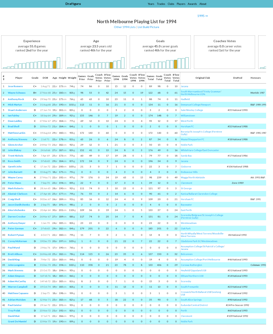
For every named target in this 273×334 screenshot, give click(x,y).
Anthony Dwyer (16, 222)
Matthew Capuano (18, 293)
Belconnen (187, 254)
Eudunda (185, 305)
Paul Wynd (14, 247)
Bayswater (186, 204)
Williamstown (188, 115)
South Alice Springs (191, 299)
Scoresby (186, 215)
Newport (206, 104)
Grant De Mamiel (17, 321)
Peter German (16, 228)
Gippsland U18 (198, 270)
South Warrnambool (191, 91)
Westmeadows (189, 223)
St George (186, 188)
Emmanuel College (190, 104)
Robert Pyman (16, 234)
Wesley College (194, 110)
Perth (184, 310)
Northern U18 (196, 276)
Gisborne (186, 166)
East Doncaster (211, 150)
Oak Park (186, 228)
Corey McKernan (17, 241)
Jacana (184, 86)
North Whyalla (188, 233)
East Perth (186, 210)
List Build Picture (148, 27)
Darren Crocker (17, 216)
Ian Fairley (13, 115)
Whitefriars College (191, 150)
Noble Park (187, 144)
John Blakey (14, 150)
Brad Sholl (13, 126)
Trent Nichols (15, 155)
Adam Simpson (16, 275)
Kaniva (184, 193)
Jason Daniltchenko (19, 204)
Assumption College (191, 246)
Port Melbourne (211, 259)
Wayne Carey (15, 177)
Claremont (186, 183)
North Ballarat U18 (201, 292)
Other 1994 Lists (125, 27)
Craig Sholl (14, 199)
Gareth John (15, 166)
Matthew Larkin (16, 132)
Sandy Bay (186, 155)
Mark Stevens (15, 270)
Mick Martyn (15, 104)
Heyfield (185, 270)
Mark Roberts (15, 188)
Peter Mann (14, 182)
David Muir (14, 315)
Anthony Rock (16, 99)
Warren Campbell (17, 286)
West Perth (187, 121)
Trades (161, 3)
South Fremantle (190, 286)
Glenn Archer (15, 144)
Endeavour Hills (189, 172)
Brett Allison (15, 254)
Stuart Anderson (17, 110)
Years (151, 3)
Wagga (184, 177)
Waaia (184, 139)
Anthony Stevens (17, 139)
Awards (192, 3)
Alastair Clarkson (17, 193)
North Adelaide (197, 177)
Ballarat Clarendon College (203, 193)
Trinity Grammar (211, 91)
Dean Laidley (15, 120)
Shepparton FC (196, 139)
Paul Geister (15, 305)
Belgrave (196, 215)
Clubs (171, 3)
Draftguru (73, 3)
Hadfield (185, 99)
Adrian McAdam (17, 299)
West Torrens (204, 233)
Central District (199, 305)
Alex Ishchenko (16, 210)
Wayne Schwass (16, 92)
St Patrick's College (213, 246)
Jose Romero (15, 86)
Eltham (184, 276)
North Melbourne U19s (193, 94)
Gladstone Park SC (191, 241)
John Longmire (16, 264)
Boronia (185, 131)
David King (14, 259)
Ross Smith (14, 161)
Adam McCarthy (17, 281)
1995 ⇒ (202, 16)
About (202, 3)
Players (181, 3)
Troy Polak (14, 310)
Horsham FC (187, 126)
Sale (183, 110)
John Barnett (15, 171)
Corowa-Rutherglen (191, 265)
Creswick (186, 292)
